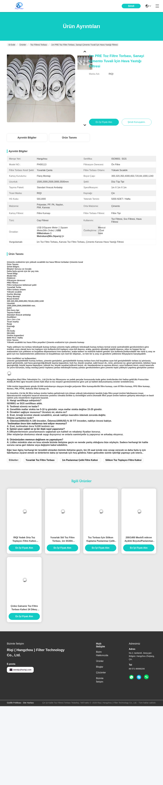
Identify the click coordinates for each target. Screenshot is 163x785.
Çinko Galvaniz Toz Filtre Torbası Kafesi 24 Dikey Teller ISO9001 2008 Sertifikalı (24, 608)
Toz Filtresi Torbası (38, 45)
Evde (11, 45)
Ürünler (22, 45)
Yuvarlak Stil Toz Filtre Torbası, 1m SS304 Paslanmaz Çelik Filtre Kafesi (62, 539)
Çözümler (101, 672)
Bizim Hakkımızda (102, 654)
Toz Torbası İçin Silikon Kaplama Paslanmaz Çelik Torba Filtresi (100, 539)
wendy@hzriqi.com (20, 669)
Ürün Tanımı (69, 137)
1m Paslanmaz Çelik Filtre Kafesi (80, 460)
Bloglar (99, 667)
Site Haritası (28, 703)
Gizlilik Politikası (14, 703)
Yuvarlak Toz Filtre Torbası (40, 460)
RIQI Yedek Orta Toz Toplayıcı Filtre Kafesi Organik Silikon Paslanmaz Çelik (24, 539)
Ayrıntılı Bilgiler (26, 137)
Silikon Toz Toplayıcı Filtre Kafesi (123, 460)
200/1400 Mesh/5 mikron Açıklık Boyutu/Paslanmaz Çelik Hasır (139, 539)
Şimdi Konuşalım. (131, 8)
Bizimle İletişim (100, 680)
